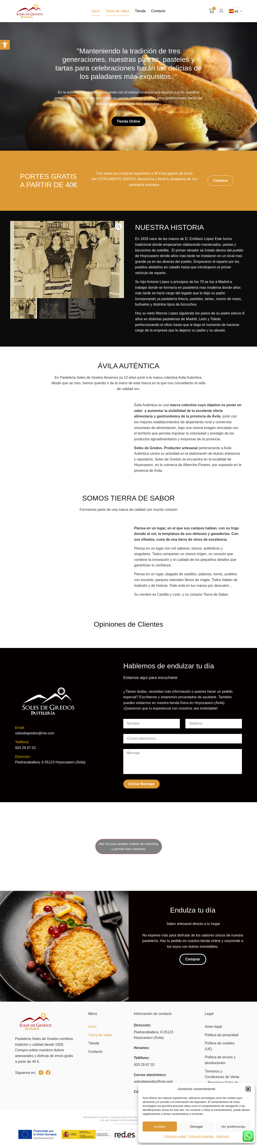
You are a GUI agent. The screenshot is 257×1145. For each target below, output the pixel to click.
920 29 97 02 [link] (144, 1065)
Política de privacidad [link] (201, 1136)
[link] (5, 45)
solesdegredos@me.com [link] (153, 1081)
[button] (248, 1089)
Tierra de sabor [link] (117, 11)
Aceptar (160, 1126)
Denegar (196, 1126)
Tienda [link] (140, 11)
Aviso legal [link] (222, 1136)
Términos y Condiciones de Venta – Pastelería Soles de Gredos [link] (222, 1079)
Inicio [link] (96, 11)
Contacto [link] (158, 11)
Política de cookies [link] (175, 1136)
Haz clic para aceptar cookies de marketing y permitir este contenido (128, 846)
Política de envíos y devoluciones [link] (220, 1060)
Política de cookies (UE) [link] (219, 1046)
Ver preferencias (233, 1126)
